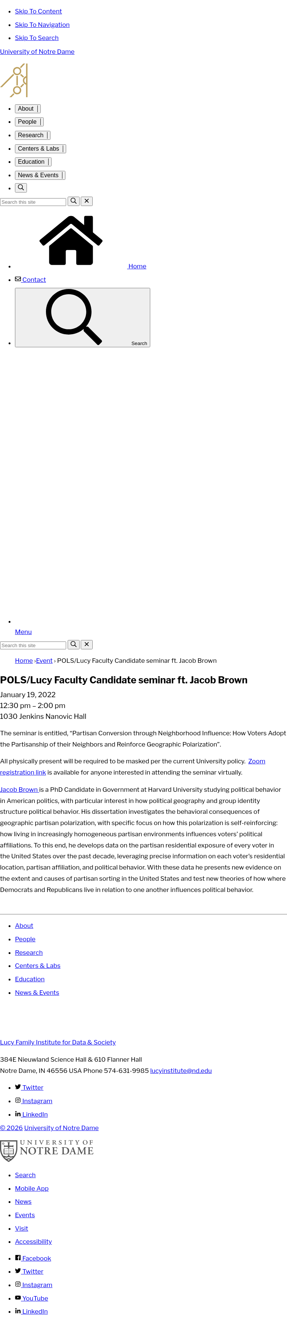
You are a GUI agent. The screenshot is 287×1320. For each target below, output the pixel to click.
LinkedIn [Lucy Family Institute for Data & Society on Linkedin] (31, 1114)
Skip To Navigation (42, 24)
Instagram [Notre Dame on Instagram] (33, 1285)
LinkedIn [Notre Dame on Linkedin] (31, 1311)
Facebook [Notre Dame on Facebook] (33, 1258)
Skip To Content (38, 11)
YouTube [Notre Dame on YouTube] (31, 1298)
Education (31, 162)
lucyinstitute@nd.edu (181, 1070)
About (26, 108)
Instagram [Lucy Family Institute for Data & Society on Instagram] (33, 1101)
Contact (30, 279)
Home (80, 266)
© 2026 (11, 1128)
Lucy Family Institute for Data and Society (143, 80)
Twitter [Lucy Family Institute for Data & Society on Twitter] (29, 1087)
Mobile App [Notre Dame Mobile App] (32, 1188)
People (27, 122)
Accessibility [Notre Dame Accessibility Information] (33, 1241)
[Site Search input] (33, 202)
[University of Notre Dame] (46, 1160)
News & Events (38, 175)
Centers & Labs (38, 148)
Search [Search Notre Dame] (25, 1175)
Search (82, 317)
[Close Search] (87, 201)
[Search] (74, 201)
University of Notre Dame (37, 51)
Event (44, 660)
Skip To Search (37, 37)
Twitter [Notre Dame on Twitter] (29, 1271)
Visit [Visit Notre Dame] (21, 1228)
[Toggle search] (21, 188)
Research (30, 135)
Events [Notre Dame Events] (25, 1215)
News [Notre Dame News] (23, 1201)
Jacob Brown (19, 789)
